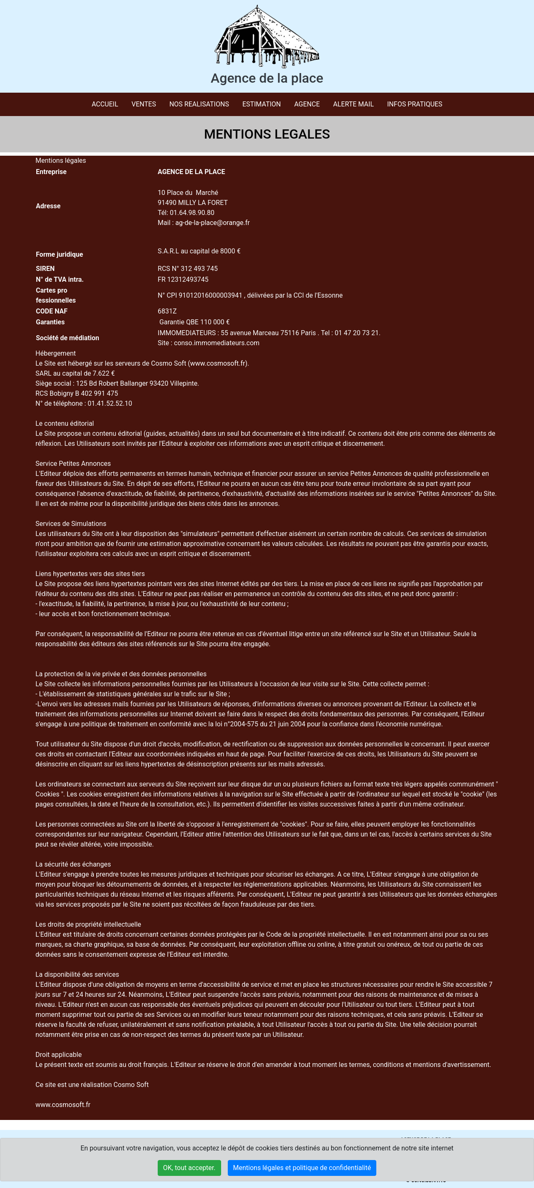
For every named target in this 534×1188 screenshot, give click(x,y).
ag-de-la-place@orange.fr (212, 223)
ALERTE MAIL (353, 104)
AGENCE (307, 104)
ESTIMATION (261, 104)
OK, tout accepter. (189, 1168)
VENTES (143, 104)
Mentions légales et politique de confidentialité (302, 1168)
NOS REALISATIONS (199, 104)
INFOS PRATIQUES (414, 104)
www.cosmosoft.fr (217, 363)
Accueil (105, 104)
